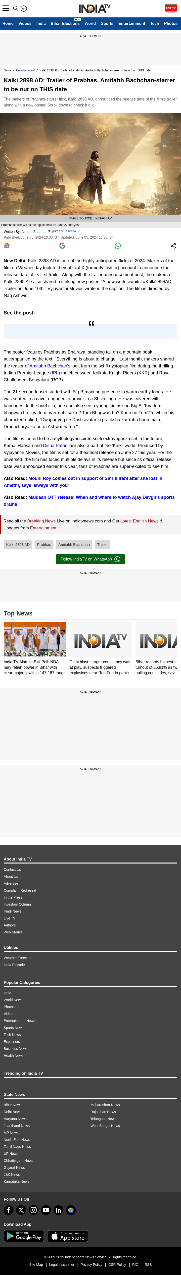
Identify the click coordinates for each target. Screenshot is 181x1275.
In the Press (13, 897)
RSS (148, 1265)
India (41, 23)
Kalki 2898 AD (18, 544)
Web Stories (13, 932)
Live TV (9, 918)
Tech (154, 23)
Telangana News (103, 1119)
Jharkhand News (17, 1126)
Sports (107, 23)
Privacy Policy (91, 1265)
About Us (11, 876)
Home (7, 23)
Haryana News (15, 1119)
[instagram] (34, 1210)
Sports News (13, 1028)
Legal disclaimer (61, 1265)
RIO (135, 1265)
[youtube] (46, 1210)
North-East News (17, 1140)
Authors (10, 925)
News (7, 70)
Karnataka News (16, 1181)
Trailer (102, 544)
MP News (11, 1133)
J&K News (12, 1174)
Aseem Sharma (33, 231)
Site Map (36, 1265)
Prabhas (44, 544)
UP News (11, 1154)
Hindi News (12, 911)
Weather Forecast (17, 958)
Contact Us (12, 869)
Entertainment (131, 23)
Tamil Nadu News (17, 1147)
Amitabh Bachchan (48, 365)
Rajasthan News (103, 1112)
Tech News (12, 1035)
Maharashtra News (105, 1105)
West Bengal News (105, 1126)
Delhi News (12, 1112)
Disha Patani (55, 445)
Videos (24, 23)
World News (13, 1000)
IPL (55, 372)
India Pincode (14, 965)
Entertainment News (19, 1021)
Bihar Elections (65, 23)
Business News (16, 1049)
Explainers (12, 1042)
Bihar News (13, 1105)
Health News (13, 1056)
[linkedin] (58, 1210)
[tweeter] (21, 1210)
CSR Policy (117, 1265)
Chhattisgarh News (18, 1161)
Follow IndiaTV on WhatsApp (90, 559)
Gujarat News (14, 1168)
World (90, 23)
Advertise (11, 883)
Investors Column (17, 904)
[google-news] (71, 1210)
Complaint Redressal (20, 890)
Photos (171, 23)
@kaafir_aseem (63, 231)
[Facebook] (9, 1210)
